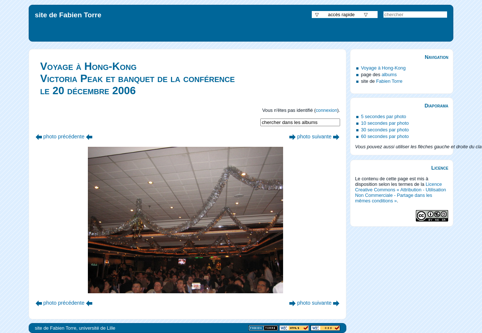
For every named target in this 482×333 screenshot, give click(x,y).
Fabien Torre (389, 81)
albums (389, 74)
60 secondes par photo (385, 136)
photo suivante (314, 136)
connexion (326, 110)
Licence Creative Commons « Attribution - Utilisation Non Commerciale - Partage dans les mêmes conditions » (400, 192)
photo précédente (64, 136)
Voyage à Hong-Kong (383, 68)
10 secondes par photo (385, 123)
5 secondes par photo (383, 116)
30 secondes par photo (385, 129)
